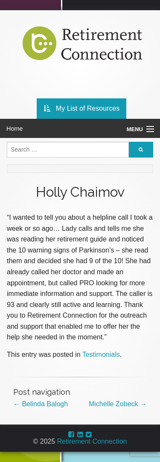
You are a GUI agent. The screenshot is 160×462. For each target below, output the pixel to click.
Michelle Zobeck (118, 403)
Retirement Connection (92, 441)
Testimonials (101, 354)
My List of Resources (82, 108)
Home (14, 128)
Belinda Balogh (40, 403)
